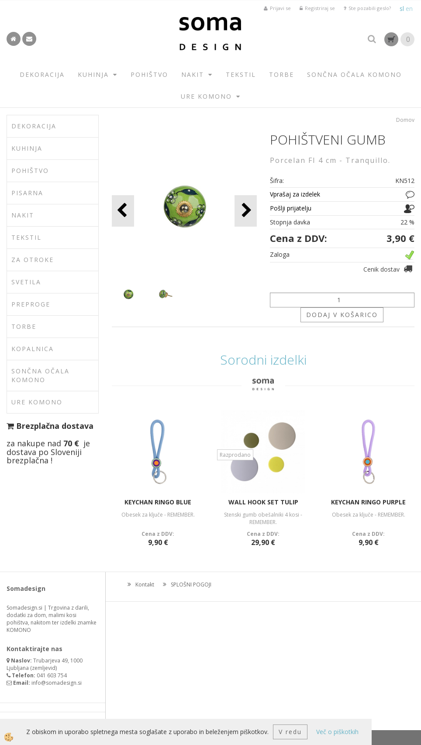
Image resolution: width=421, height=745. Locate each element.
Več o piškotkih (337, 732)
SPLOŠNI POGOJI (191, 584)
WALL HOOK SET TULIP (263, 502)
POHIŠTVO (149, 74)
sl (402, 8)
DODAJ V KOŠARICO (342, 314)
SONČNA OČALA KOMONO (354, 74)
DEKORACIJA (42, 74)
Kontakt (144, 584)
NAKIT (192, 74)
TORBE (281, 74)
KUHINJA (93, 74)
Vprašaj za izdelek (295, 194)
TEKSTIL (241, 74)
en (409, 8)
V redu (290, 732)
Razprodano (235, 455)
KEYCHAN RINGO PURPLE (368, 502)
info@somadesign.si (56, 682)
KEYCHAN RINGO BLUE (157, 502)
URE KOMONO (206, 96)
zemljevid (43, 668)
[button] (246, 210)
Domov (405, 120)
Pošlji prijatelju (290, 208)
